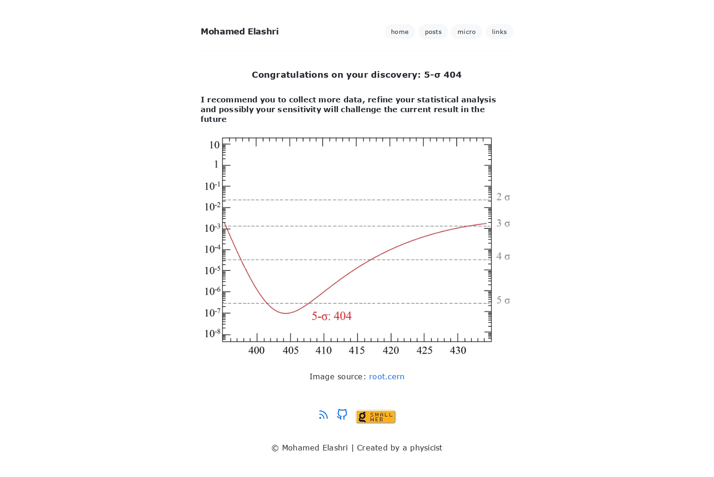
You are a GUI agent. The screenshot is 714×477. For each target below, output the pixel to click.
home (400, 31)
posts (433, 31)
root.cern (386, 376)
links (499, 31)
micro (467, 31)
